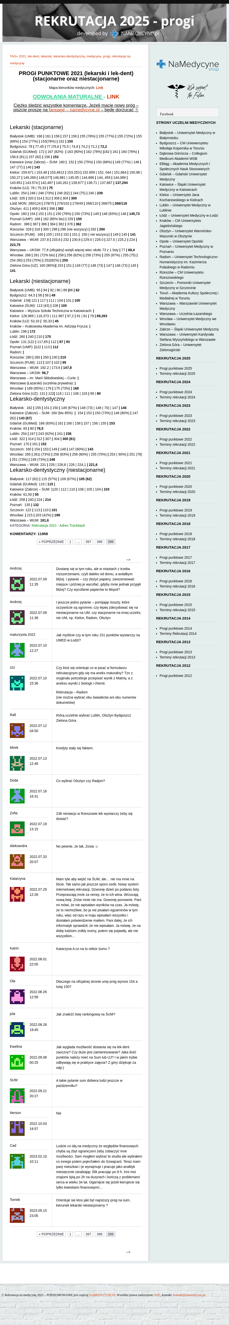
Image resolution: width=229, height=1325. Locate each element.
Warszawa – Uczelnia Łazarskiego (186, 314)
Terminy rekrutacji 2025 (177, 374)
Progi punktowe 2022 (176, 439)
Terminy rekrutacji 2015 (177, 610)
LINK (113, 97)
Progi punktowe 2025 (176, 368)
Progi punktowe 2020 (176, 487)
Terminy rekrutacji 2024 (177, 397)
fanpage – (59, 109)
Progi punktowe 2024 (176, 392)
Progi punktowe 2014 (176, 628)
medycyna (94, 56)
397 (88, 542)
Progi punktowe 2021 (176, 463)
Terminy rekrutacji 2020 (177, 492)
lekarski (46, 56)
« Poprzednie (51, 542)
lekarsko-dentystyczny (69, 56)
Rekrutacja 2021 (44, 525)
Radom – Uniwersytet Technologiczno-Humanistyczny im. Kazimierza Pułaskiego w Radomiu (189, 262)
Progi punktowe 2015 (176, 605)
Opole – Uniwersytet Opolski (181, 241)
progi (106, 56)
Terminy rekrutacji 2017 (177, 563)
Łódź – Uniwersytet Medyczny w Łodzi (189, 215)
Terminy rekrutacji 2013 (177, 657)
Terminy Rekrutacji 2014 (178, 634)
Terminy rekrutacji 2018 (177, 539)
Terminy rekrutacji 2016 (177, 586)
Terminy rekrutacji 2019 (177, 515)
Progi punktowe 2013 (176, 652)
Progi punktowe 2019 (176, 510)
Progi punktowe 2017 (176, 557)
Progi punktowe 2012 (176, 676)
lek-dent (33, 56)
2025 (157, 1295)
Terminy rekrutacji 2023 (177, 421)
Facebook (166, 114)
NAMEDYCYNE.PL (102, 1295)
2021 (22, 56)
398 (99, 542)
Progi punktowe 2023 (176, 416)
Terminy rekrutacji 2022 (177, 444)
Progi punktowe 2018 (176, 534)
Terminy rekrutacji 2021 (177, 468)
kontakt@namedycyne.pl (189, 1295)
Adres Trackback (72, 525)
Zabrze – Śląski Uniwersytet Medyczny (189, 329)
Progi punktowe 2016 (176, 581)
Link (99, 88)
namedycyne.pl (84, 109)
